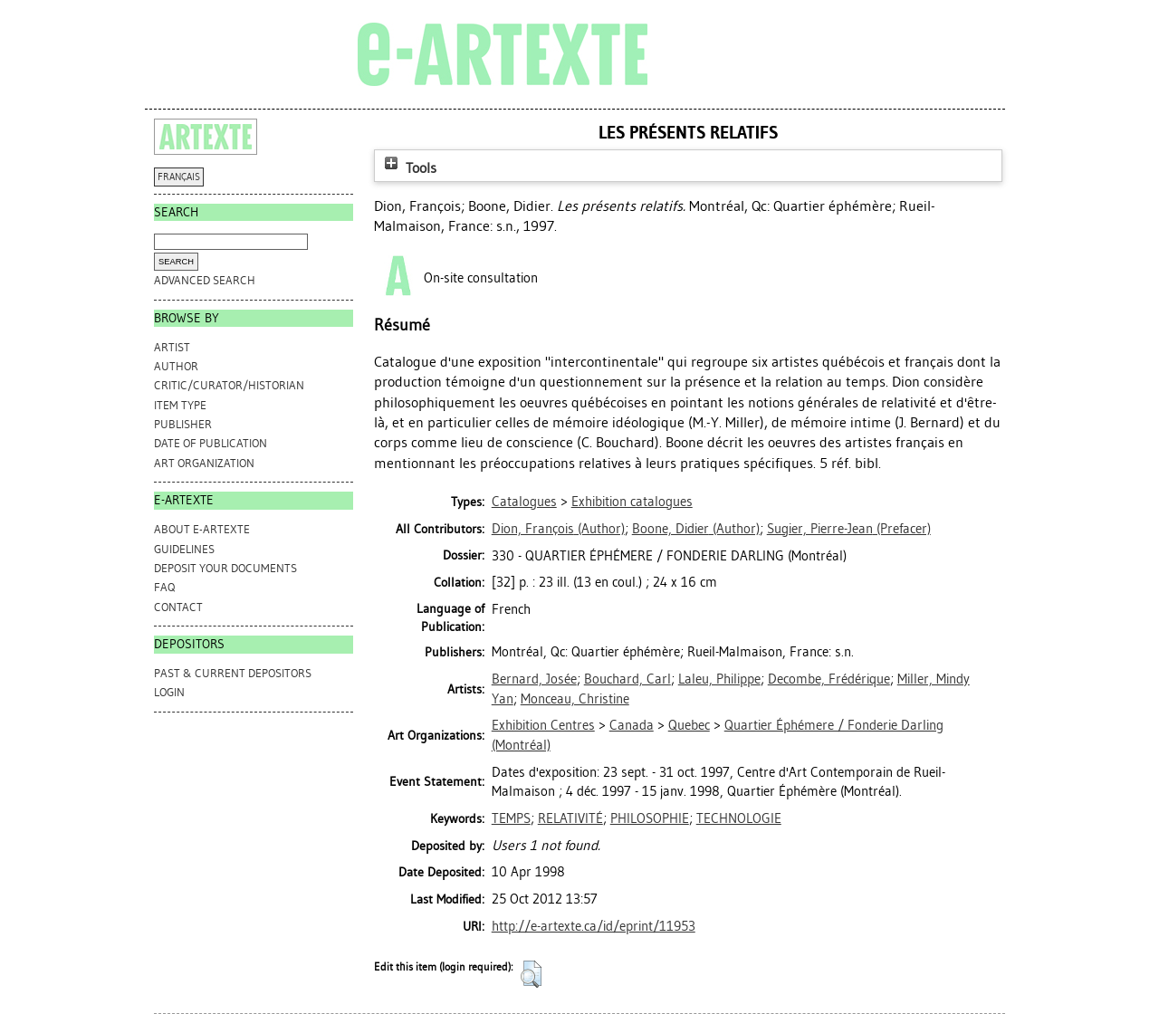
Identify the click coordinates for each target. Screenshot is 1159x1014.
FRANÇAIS (179, 177)
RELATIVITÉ (570, 818)
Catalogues (524, 501)
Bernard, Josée (534, 679)
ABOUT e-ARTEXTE (202, 529)
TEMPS (511, 818)
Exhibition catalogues (632, 501)
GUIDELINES (184, 549)
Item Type (180, 405)
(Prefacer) (849, 529)
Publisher (183, 424)
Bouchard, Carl (627, 679)
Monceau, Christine (575, 699)
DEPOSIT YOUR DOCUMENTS (225, 568)
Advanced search (204, 280)
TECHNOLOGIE (738, 818)
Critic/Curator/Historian (229, 385)
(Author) (558, 529)
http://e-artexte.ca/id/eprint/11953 (593, 926)
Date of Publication (210, 443)
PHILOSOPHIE (649, 818)
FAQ (164, 587)
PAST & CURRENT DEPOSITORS (232, 673)
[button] (531, 974)
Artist (172, 347)
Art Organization (204, 463)
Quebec (689, 725)
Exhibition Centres (543, 725)
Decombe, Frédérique (829, 679)
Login (169, 692)
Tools (408, 168)
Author (176, 366)
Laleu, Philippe (719, 679)
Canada (631, 725)
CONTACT (178, 607)
